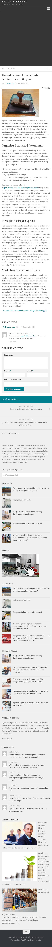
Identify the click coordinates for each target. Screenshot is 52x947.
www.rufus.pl (7, 738)
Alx (39, 940)
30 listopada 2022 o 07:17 (24, 333)
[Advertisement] (26, 39)
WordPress (25, 940)
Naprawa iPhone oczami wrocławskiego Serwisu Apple (25, 310)
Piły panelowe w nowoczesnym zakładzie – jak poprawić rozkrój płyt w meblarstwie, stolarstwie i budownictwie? (31, 638)
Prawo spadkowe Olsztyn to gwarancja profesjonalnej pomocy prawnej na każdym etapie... (26, 777)
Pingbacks (28, 327)
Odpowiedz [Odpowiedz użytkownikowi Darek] (12, 342)
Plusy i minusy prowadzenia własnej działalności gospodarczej (27, 512)
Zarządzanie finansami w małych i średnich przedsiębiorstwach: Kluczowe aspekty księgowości (30, 669)
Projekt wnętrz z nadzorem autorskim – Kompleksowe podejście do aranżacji (28, 680)
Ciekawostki (7, 734)
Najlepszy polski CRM (22, 500)
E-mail (30, 371)
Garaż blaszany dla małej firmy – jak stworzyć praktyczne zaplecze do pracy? (31, 489)
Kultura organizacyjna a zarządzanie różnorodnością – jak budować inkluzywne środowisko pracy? (30, 537)
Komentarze (10, 327)
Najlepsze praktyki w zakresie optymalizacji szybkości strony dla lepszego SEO (30, 692)
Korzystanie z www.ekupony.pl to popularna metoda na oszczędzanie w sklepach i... (27, 755)
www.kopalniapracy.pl (39, 731)
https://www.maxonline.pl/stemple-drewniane (20, 187)
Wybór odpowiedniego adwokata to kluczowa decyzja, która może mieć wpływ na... (27, 766)
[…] (39, 848)
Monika (10, 84)
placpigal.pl (9, 725)
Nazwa (7, 371)
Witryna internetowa (12, 379)
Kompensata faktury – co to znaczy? (27, 523)
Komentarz (8, 355)
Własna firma (8, 68)
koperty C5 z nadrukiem (29, 336)
